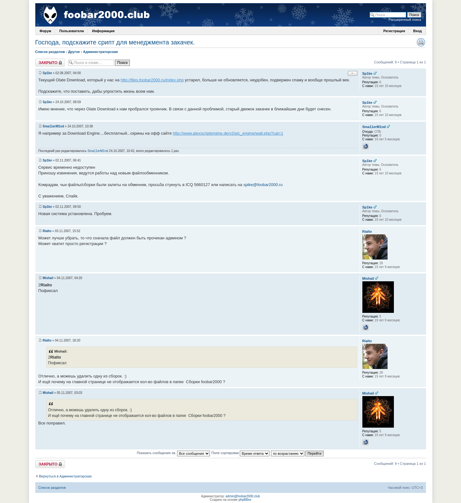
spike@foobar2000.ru (263, 184)
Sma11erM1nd (53, 126)
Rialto (47, 231)
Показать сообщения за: (173, 453)
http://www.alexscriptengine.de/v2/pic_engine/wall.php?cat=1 (228, 133)
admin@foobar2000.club (243, 496)
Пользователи (71, 31)
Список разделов (50, 52)
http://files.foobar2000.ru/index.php (152, 80)
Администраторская (100, 52)
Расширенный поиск (405, 19)
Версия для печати (421, 42)
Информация (103, 31)
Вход (417, 31)
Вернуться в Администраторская (65, 476)
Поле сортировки (240, 453)
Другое (74, 52)
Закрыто (50, 63)
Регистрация (394, 31)
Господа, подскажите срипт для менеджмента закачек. (115, 42)
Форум (45, 31)
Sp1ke (47, 73)
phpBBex (245, 499)
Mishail (48, 278)
